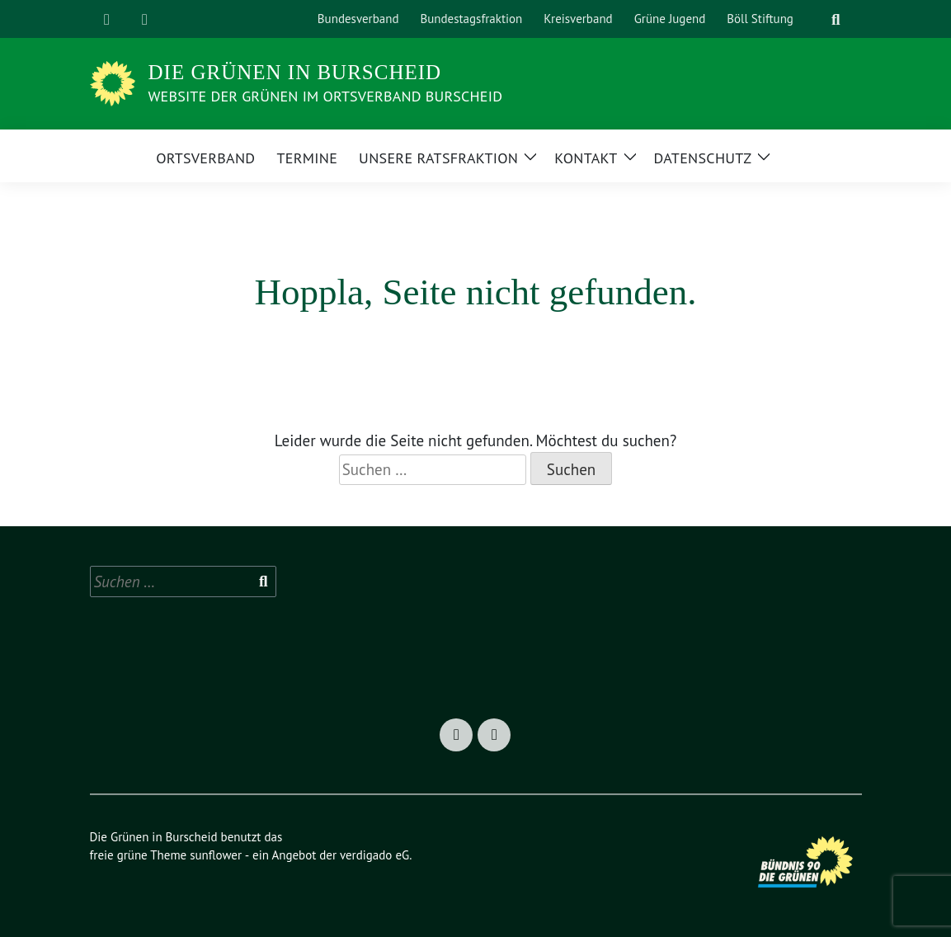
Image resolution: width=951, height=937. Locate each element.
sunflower (216, 855)
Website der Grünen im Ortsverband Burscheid (325, 96)
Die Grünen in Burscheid (295, 72)
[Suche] (815, 19)
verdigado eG (374, 855)
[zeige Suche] (836, 19)
